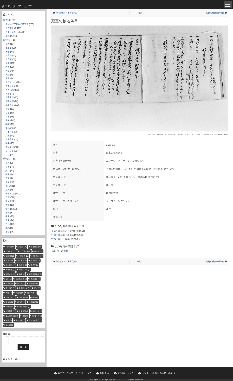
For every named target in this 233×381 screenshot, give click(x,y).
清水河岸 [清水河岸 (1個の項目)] (23, 297)
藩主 (7, 63)
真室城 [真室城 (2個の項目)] (19, 293)
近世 (7, 220)
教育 (7, 67)
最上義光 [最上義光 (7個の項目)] (10, 265)
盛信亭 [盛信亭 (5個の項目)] (34, 265)
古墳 (7, 178)
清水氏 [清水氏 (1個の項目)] (21, 302)
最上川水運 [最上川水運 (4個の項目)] (24, 270)
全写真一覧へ (12, 359)
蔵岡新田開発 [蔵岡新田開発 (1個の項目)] (23, 307)
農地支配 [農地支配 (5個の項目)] (10, 270)
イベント (9, 151)
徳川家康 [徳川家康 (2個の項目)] (33, 283)
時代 (5, 158)
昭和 (7, 209)
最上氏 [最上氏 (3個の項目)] (21, 283)
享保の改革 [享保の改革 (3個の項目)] (21, 279)
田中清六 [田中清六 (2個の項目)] (10, 288)
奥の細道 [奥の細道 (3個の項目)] (35, 279)
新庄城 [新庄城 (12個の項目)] (10, 256)
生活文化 (9, 147)
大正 (7, 205)
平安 (7, 182)
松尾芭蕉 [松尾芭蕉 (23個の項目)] (36, 247)
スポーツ (9, 132)
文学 (7, 135)
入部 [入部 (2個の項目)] (9, 293)
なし (7, 155)
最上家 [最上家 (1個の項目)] (9, 325)
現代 (7, 228)
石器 (7, 167)
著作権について (125, 373)
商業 (7, 109)
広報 (7, 36)
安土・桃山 (10, 193)
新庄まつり (10, 82)
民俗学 (8, 70)
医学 (7, 143)
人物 (7, 51)
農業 (7, 120)
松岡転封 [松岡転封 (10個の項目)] (38, 256)
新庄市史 (9, 28)
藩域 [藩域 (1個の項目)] (35, 297)
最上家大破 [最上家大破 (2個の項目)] (24, 288)
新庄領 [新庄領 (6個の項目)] (23, 265)
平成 (7, 212)
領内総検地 (62, 251)
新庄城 (8, 55)
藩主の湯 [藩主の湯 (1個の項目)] (20, 320)
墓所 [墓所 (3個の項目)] (9, 279)
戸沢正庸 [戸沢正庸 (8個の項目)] (35, 260)
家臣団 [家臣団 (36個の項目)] (22, 247)
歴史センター (11, 32)
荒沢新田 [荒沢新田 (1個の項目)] (10, 311)
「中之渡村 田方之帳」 (65, 13)
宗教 (7, 44)
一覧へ (140, 13)
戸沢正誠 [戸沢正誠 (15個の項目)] (11, 251)
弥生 (7, 174)
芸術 (7, 124)
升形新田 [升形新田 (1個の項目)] (23, 311)
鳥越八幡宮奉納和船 (216, 13)
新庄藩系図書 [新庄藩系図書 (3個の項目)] (35, 274)
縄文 (7, 170)
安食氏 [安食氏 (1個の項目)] (9, 302)
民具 (7, 78)
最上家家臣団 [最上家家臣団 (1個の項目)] (12, 316)
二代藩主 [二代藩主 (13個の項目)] (25, 251)
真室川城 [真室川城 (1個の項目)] (37, 311)
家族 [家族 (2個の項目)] (37, 288)
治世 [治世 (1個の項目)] (9, 320)
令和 (7, 163)
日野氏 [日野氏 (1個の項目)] (9, 307)
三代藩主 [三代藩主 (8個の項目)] (22, 260)
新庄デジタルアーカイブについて (74, 373)
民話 (7, 74)
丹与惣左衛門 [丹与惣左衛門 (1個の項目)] (35, 320)
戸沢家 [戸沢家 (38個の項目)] (10, 247)
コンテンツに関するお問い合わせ (158, 373)
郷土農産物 (10, 105)
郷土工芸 (9, 97)
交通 (7, 113)
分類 (5, 39)
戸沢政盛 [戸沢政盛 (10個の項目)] (23, 256)
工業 (7, 93)
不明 (7, 232)
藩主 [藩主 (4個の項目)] (22, 274)
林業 (7, 116)
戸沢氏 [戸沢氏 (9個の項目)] (9, 260)
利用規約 (104, 373)
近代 (7, 224)
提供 (5, 20)
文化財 (8, 128)
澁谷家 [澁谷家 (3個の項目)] (9, 283)
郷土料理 (9, 101)
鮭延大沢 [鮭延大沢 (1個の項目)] (10, 297)
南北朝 (8, 186)
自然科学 (9, 86)
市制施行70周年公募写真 (16, 24)
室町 (7, 189)
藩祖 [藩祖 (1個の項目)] (25, 316)
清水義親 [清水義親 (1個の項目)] (33, 302)
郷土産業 (9, 139)
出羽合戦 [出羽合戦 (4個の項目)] (10, 274)
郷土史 (8, 48)
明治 (7, 201)
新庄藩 (8, 59)
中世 (7, 216)
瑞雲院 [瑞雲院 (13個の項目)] (38, 251)
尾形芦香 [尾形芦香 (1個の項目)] (32, 293)
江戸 (7, 197)
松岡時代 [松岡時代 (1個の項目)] (37, 316)
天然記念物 (10, 90)
